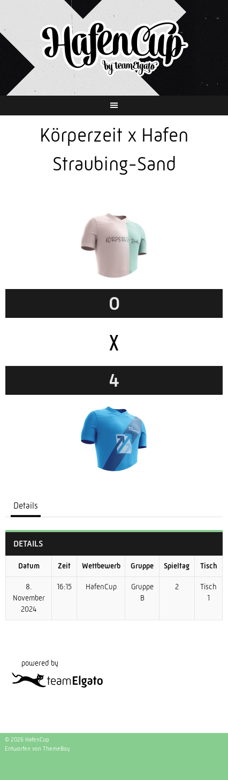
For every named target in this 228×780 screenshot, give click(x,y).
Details (25, 506)
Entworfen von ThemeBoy (37, 748)
